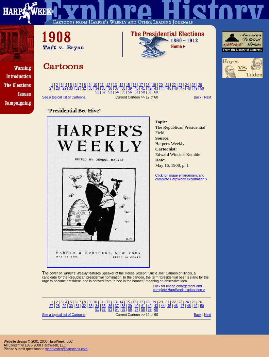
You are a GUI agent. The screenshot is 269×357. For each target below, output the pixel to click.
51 (97, 92)
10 (95, 85)
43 (156, 88)
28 (58, 88)
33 (91, 88)
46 (176, 88)
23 (180, 85)
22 (174, 85)
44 (163, 88)
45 (169, 88)
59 (149, 92)
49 (195, 88)
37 (117, 88)
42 (149, 88)
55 (123, 92)
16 (134, 85)
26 (200, 85)
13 (115, 85)
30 (71, 88)
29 (64, 88)
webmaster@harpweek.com (66, 349)
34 (97, 88)
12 (108, 85)
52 (103, 92)
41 (143, 88)
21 (167, 85)
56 (130, 92)
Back (197, 97)
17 (141, 85)
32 (84, 88)
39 (130, 88)
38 (123, 88)
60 (156, 92)
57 (136, 92)
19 (154, 85)
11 (102, 85)
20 (161, 85)
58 (143, 92)
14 (121, 85)
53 (110, 92)
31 (77, 88)
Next (207, 97)
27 (51, 88)
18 (148, 85)
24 (187, 85)
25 (193, 85)
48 (189, 88)
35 (103, 88)
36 (110, 88)
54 (117, 92)
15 (128, 85)
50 (202, 88)
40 (136, 88)
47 (182, 88)
